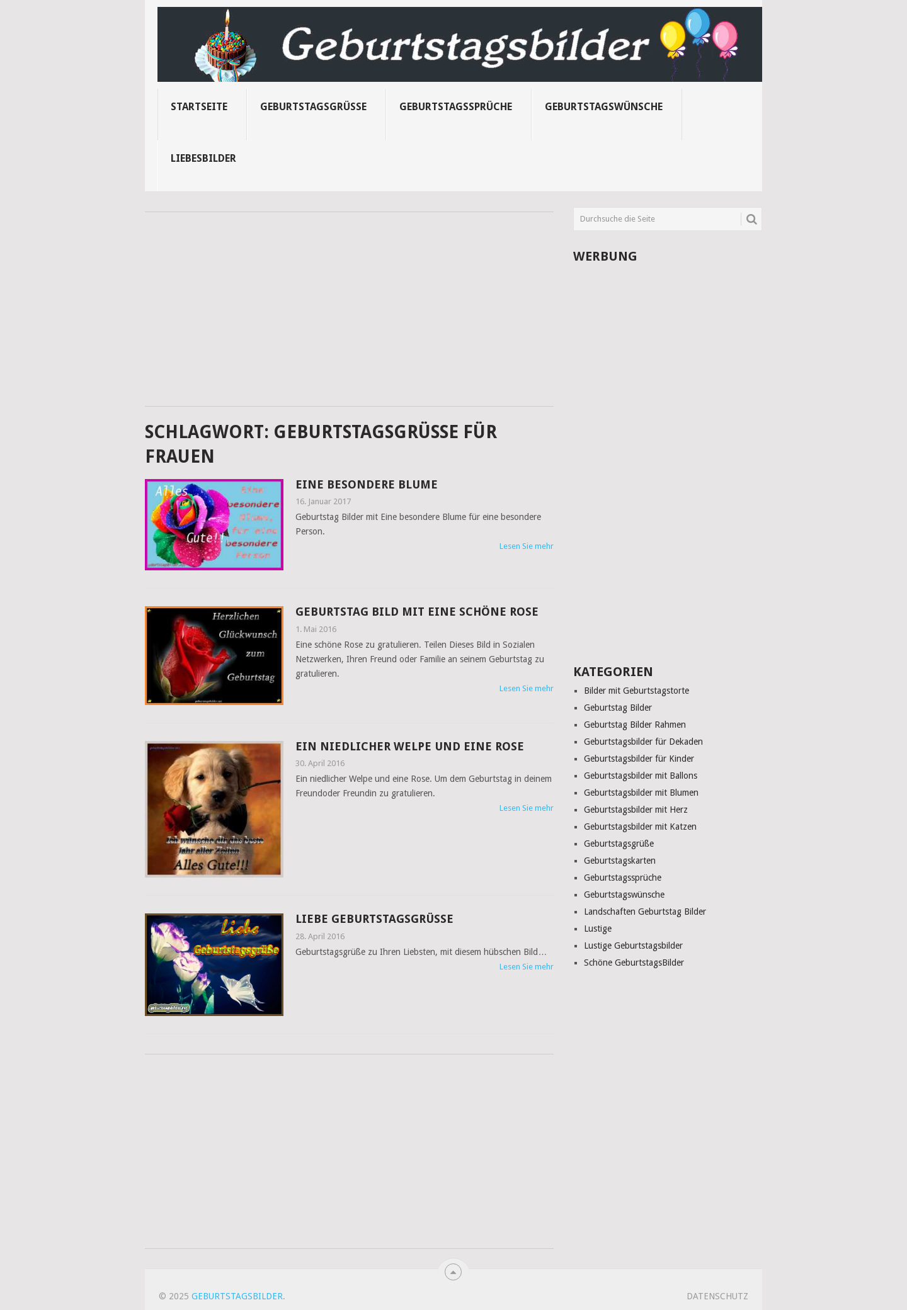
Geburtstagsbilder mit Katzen (640, 827)
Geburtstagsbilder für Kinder (639, 759)
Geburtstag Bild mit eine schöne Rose (417, 611)
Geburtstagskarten (620, 860)
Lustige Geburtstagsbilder (633, 945)
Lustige (598, 928)
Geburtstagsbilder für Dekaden (643, 742)
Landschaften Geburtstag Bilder (645, 911)
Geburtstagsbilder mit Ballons (640, 776)
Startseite (199, 107)
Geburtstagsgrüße (313, 107)
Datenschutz (717, 1296)
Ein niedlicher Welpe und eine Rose (409, 746)
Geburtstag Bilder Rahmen (635, 725)
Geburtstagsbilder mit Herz (636, 810)
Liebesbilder (203, 158)
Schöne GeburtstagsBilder (634, 962)
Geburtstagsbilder (237, 1296)
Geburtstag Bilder (618, 708)
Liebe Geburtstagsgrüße (374, 918)
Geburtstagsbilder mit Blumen (641, 793)
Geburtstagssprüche (455, 107)
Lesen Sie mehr (526, 546)
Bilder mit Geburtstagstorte (636, 691)
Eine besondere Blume (366, 484)
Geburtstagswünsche (604, 107)
